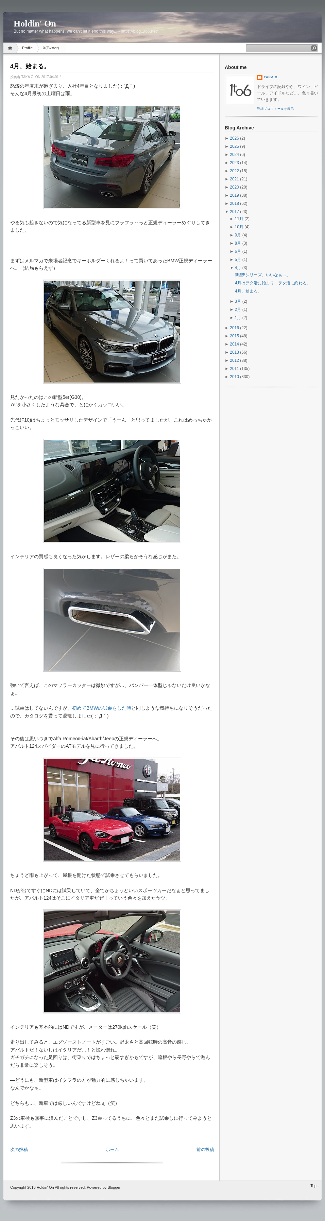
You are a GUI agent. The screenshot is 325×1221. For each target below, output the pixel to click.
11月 (239, 218)
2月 (238, 309)
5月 (238, 259)
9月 (238, 235)
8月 (238, 243)
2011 (234, 368)
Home (11, 48)
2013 (234, 352)
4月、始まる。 (30, 66)
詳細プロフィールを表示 (275, 108)
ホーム (112, 1149)
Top (313, 1186)
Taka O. (271, 77)
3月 (238, 301)
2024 (234, 154)
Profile (27, 48)
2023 (234, 162)
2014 (234, 344)
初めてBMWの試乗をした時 (101, 708)
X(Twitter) (51, 48)
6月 (238, 251)
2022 (234, 171)
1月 (238, 317)
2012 (234, 360)
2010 (234, 376)
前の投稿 (205, 1149)
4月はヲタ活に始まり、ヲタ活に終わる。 (273, 283)
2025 (234, 146)
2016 (234, 327)
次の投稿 (19, 1149)
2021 (234, 179)
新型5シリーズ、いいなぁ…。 (262, 274)
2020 (234, 187)
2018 (234, 203)
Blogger (113, 1187)
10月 (239, 227)
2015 (234, 336)
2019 (234, 195)
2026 (234, 138)
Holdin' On (35, 24)
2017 (234, 211)
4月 (238, 267)
